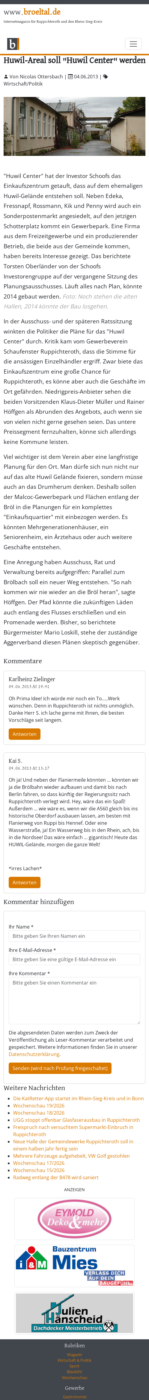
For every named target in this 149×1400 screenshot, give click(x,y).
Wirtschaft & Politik (74, 1360)
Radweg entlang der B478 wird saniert (56, 1177)
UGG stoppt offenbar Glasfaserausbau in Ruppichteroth (76, 1120)
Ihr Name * (21, 926)
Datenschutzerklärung (34, 1054)
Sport (74, 1366)
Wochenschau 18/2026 (38, 1113)
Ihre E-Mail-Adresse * (32, 950)
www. (32, 12)
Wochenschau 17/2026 (38, 1163)
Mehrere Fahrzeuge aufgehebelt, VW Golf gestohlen (71, 1156)
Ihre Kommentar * (29, 973)
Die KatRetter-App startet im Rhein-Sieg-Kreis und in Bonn (78, 1098)
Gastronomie (74, 1396)
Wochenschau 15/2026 (38, 1170)
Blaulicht (74, 1371)
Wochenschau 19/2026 (38, 1105)
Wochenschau (74, 1377)
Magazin (74, 1354)
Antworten (25, 734)
